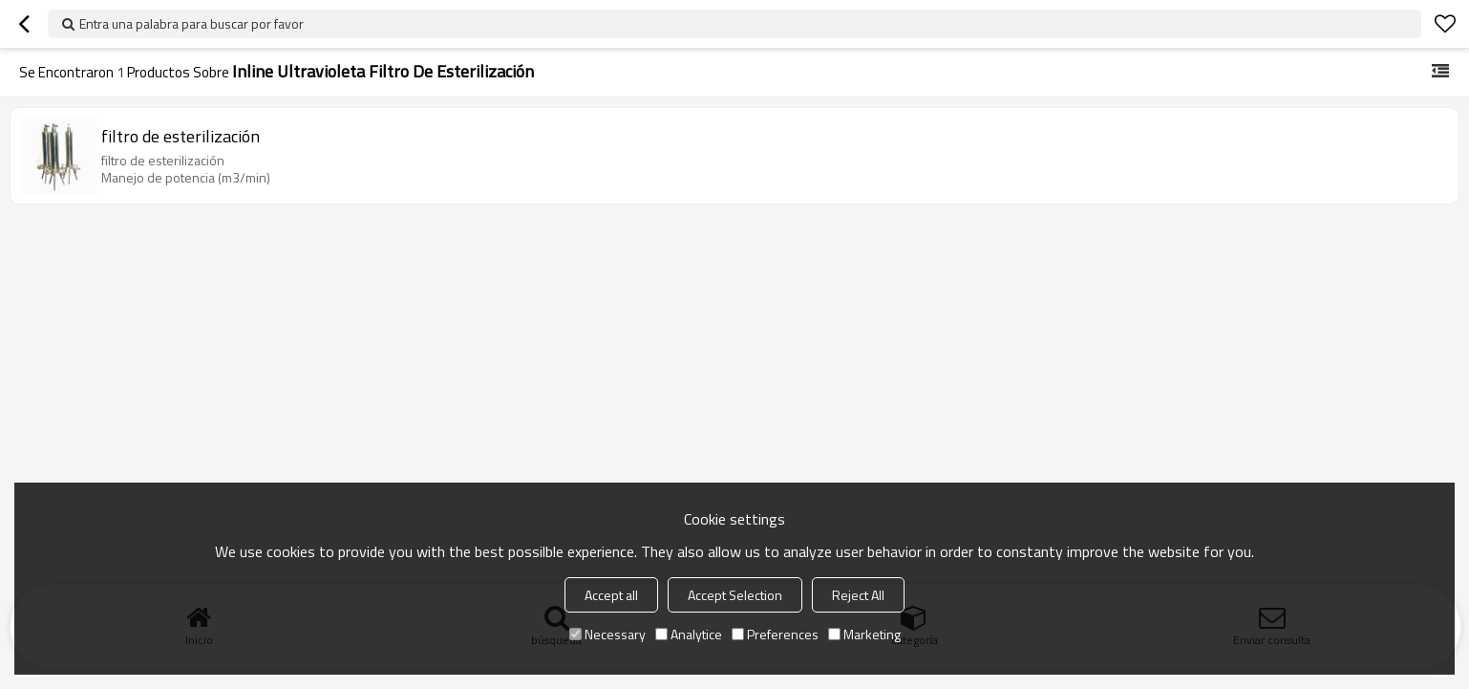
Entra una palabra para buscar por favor (191, 23)
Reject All (858, 595)
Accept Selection (735, 595)
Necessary (607, 634)
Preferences (775, 634)
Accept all (611, 595)
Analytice (688, 634)
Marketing (864, 634)
